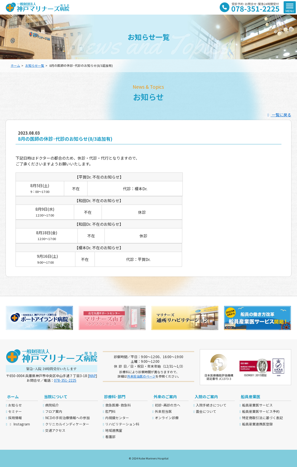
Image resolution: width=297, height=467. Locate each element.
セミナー (15, 411)
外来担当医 (163, 411)
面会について (206, 411)
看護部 (110, 436)
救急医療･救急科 (118, 405)
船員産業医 (250, 396)
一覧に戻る (278, 115)
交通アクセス (55, 430)
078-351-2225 (65, 380)
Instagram (19, 424)
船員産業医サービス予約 (261, 411)
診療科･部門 (114, 396)
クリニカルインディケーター (67, 424)
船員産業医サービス (257, 405)
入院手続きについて (211, 405)
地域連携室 (113, 430)
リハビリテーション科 (122, 424)
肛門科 (110, 411)
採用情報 (15, 417)
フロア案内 (53, 411)
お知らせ (15, 405)
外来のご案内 (165, 396)
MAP (92, 375)
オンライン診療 (167, 417)
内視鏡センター (117, 417)
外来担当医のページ (141, 376)
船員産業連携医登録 (257, 424)
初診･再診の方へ (167, 405)
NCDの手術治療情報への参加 (67, 417)
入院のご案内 (206, 396)
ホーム (15, 65)
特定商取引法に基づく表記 (262, 417)
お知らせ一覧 (34, 65)
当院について (55, 396)
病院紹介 (52, 405)
